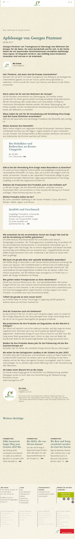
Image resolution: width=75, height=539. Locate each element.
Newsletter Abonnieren (65, 495)
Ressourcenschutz (7, 520)
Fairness (4, 522)
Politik (22, 520)
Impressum (24, 498)
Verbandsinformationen (46, 524)
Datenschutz (24, 500)
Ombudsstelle (25, 494)
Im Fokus (23, 518)
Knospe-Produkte (63, 515)
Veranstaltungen (62, 526)
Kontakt (41, 522)
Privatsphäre (24, 503)
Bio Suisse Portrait (44, 513)
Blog (4, 30)
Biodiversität (5, 518)
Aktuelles (60, 524)
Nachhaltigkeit (5, 513)
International (43, 496)
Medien (22, 496)
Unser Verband (43, 511)
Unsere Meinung (25, 515)
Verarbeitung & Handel (46, 494)
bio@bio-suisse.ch (7, 497)
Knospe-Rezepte (62, 522)
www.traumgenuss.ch (12, 380)
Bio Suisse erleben (64, 511)
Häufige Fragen (25, 513)
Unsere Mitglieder (44, 515)
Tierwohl (4, 515)
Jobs (21, 490)
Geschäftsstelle (25, 492)
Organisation (42, 518)
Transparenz (5, 524)
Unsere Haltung (25, 511)
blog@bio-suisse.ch (25, 392)
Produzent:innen (44, 492)
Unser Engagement (8, 511)
